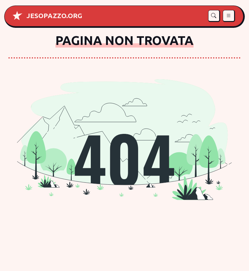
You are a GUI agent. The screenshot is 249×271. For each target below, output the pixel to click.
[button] (214, 16)
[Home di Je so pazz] (17, 15)
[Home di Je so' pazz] (54, 15)
